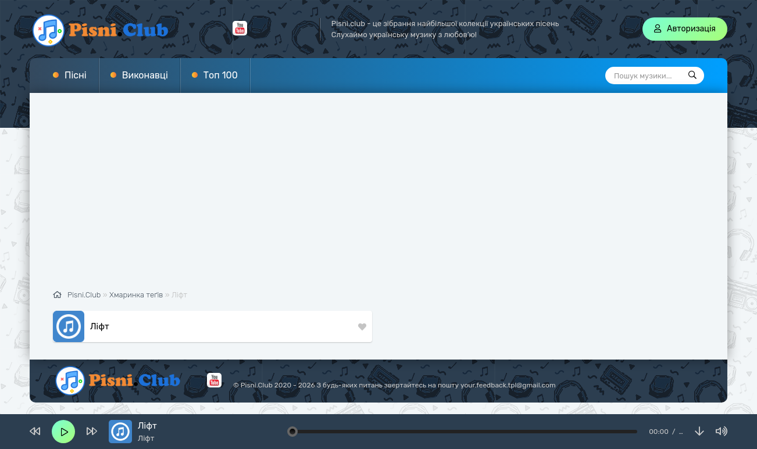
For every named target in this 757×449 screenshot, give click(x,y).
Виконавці (145, 75)
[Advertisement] (378, 197)
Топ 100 (220, 75)
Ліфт (99, 326)
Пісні (76, 75)
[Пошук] (692, 75)
